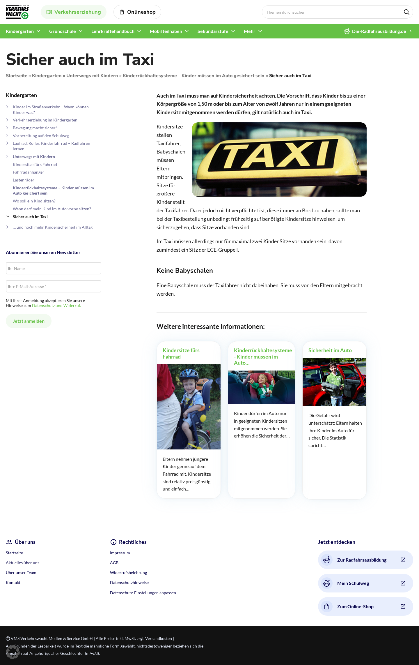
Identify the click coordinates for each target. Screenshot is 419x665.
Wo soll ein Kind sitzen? (34, 200)
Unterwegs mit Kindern (92, 76)
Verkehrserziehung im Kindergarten (45, 119)
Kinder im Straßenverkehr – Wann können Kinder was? (51, 109)
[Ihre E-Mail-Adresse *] (53, 286)
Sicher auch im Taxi (30, 216)
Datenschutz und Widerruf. (56, 305)
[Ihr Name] (53, 268)
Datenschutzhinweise (129, 582)
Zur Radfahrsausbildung (353, 560)
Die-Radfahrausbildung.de (375, 31)
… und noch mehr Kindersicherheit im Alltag (53, 227)
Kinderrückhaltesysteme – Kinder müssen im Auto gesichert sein (193, 76)
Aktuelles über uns (22, 562)
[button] (13, 652)
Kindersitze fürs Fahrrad (35, 164)
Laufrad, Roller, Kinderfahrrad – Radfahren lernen (51, 146)
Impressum (120, 552)
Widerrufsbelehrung (128, 572)
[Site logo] (17, 11)
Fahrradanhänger (28, 172)
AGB (114, 562)
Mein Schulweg (345, 583)
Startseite (16, 76)
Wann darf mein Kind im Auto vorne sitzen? (52, 208)
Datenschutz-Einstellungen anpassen (143, 592)
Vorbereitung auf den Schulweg (41, 135)
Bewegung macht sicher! (35, 127)
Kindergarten (47, 76)
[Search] (337, 12)
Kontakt (13, 582)
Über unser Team (21, 572)
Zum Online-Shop (347, 606)
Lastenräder (23, 179)
